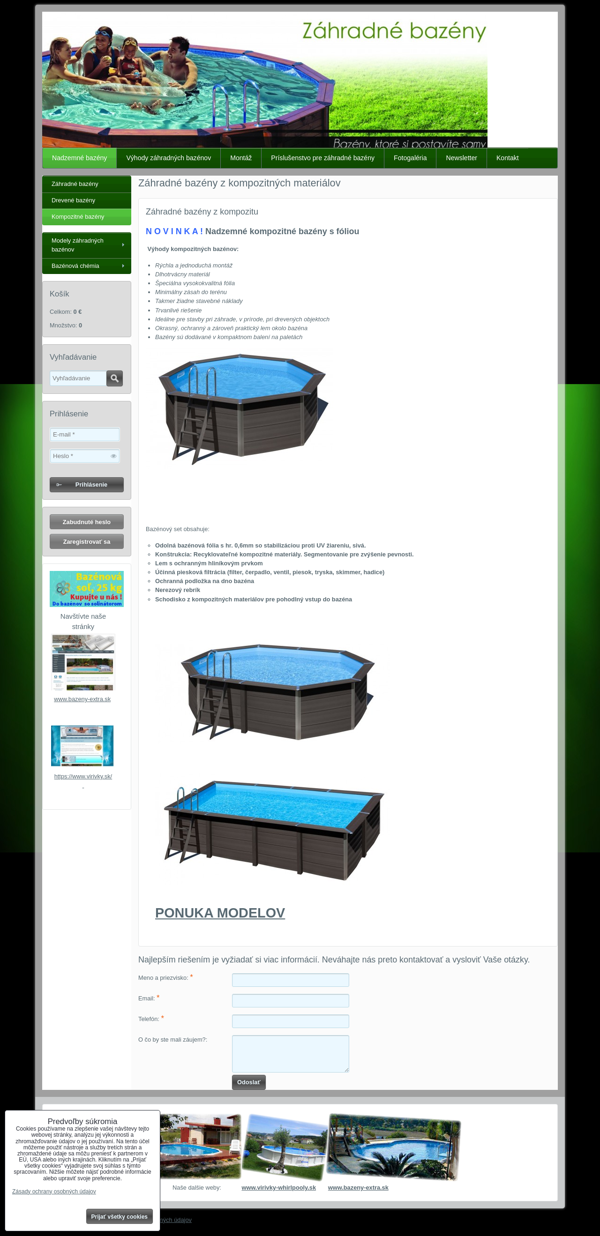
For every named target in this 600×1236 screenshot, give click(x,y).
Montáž (241, 158)
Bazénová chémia (75, 265)
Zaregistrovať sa (87, 541)
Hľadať (114, 378)
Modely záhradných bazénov (78, 245)
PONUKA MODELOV (220, 912)
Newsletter (461, 158)
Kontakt (507, 158)
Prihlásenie (91, 484)
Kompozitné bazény (78, 216)
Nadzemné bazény (79, 158)
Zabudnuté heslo (87, 521)
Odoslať (249, 1082)
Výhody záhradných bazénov (168, 158)
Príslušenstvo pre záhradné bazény (323, 158)
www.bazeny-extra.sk (82, 699)
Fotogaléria (410, 158)
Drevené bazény (73, 200)
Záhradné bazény (75, 183)
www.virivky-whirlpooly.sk (278, 1187)
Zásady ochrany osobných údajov (54, 1191)
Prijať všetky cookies (119, 1217)
